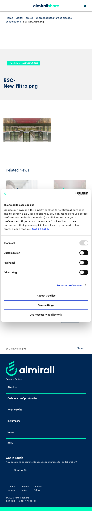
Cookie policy (40, 228)
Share (80, 347)
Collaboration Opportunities (22, 398)
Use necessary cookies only (46, 314)
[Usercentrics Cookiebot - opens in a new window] (74, 194)
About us (12, 386)
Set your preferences (69, 285)
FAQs (10, 443)
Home (9, 17)
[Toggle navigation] (10, 6)
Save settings (46, 305)
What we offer (14, 409)
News (10, 431)
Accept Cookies (46, 295)
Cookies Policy (38, 488)
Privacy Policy (25, 488)
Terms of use (11, 488)
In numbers (13, 420)
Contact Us (20, 469)
